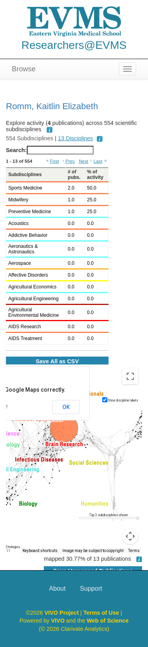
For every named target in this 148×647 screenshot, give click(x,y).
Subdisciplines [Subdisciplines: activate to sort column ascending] (25, 174)
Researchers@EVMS (74, 45)
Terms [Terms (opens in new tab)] (134, 550)
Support (91, 588)
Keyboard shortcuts (40, 550)
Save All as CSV (57, 361)
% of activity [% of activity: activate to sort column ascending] (95, 174)
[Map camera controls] (130, 536)
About (57, 588)
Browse (24, 69)
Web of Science (108, 620)
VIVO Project (62, 613)
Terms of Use (101, 613)
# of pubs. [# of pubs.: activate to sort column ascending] (74, 174)
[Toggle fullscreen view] (130, 376)
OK (66, 407)
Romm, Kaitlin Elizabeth (52, 106)
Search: (50, 150)
